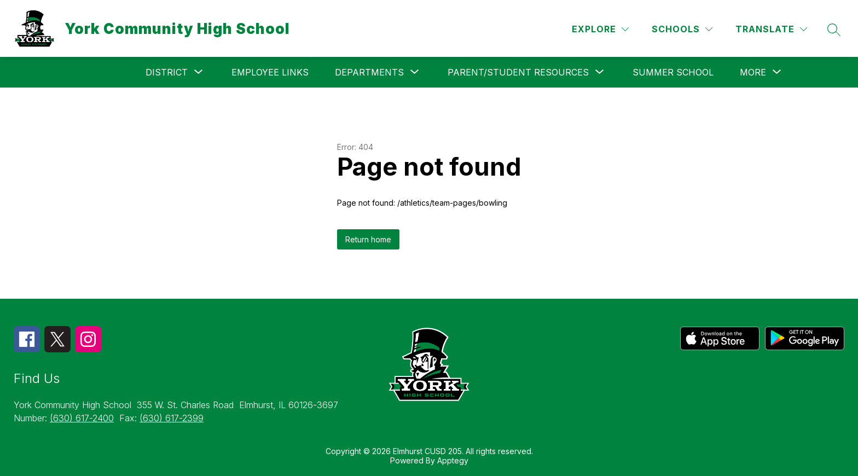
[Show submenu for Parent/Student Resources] (518, 72)
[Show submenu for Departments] (369, 72)
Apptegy (452, 460)
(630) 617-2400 (82, 418)
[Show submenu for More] (753, 72)
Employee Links (270, 72)
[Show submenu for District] (167, 72)
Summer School (673, 72)
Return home (368, 239)
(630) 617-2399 (172, 418)
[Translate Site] (771, 29)
